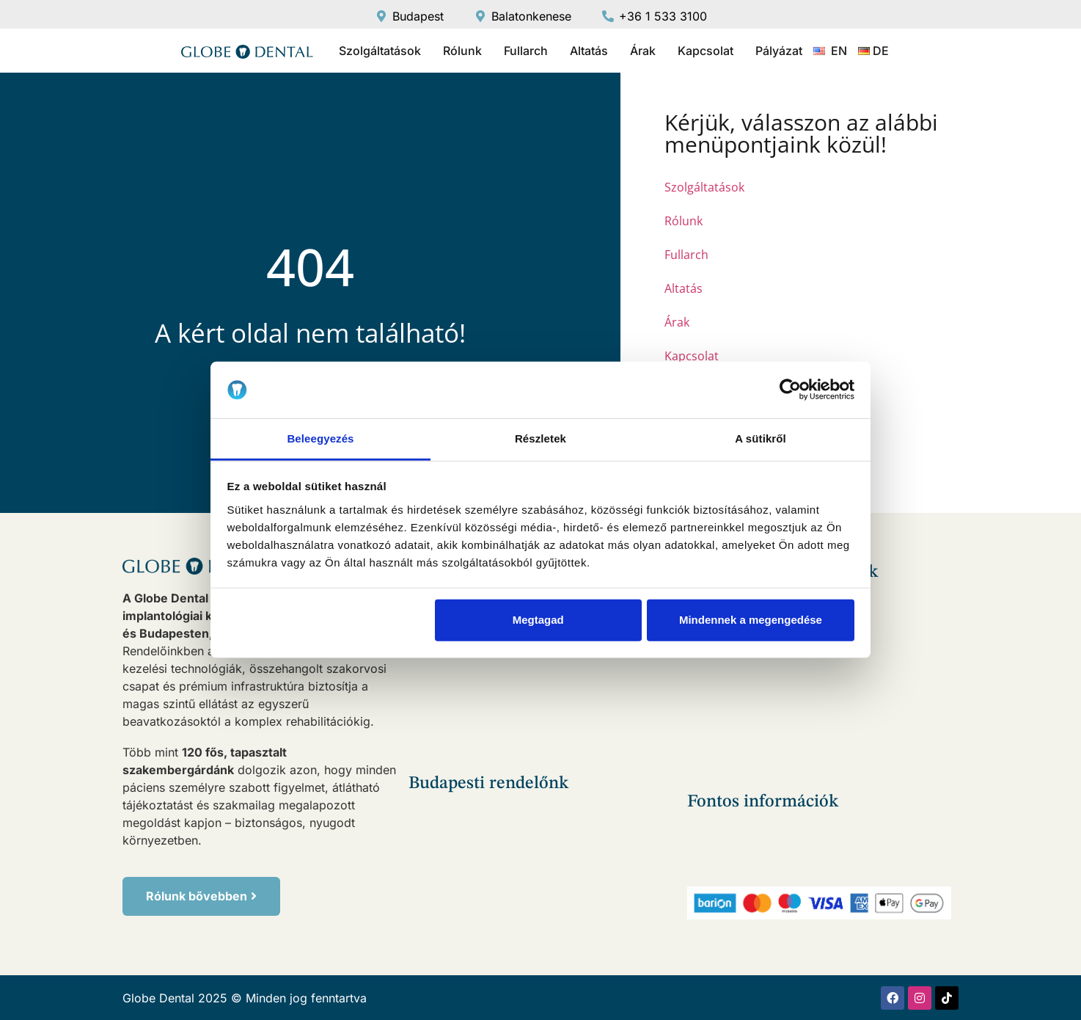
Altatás (589, 50)
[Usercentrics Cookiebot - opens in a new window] (790, 390)
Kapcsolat (705, 50)
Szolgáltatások (380, 50)
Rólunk (462, 50)
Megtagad (538, 619)
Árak (643, 50)
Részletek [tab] (540, 438)
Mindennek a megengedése (750, 619)
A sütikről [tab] (760, 438)
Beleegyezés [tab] (320, 438)
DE (881, 50)
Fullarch (526, 50)
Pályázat (778, 50)
